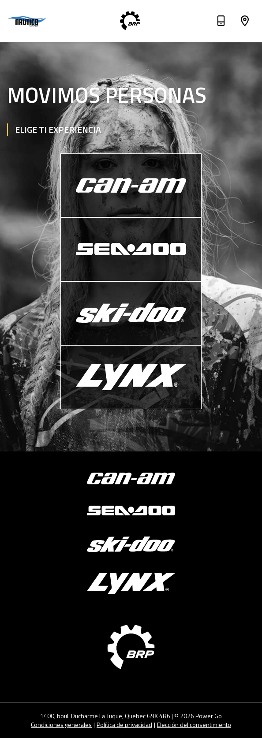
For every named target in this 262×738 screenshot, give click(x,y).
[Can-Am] (131, 185)
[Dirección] (245, 22)
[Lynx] (131, 377)
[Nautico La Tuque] (28, 21)
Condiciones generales (61, 724)
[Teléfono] (221, 22)
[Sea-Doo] (131, 249)
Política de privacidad (124, 724)
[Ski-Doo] (131, 313)
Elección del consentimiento (194, 724)
